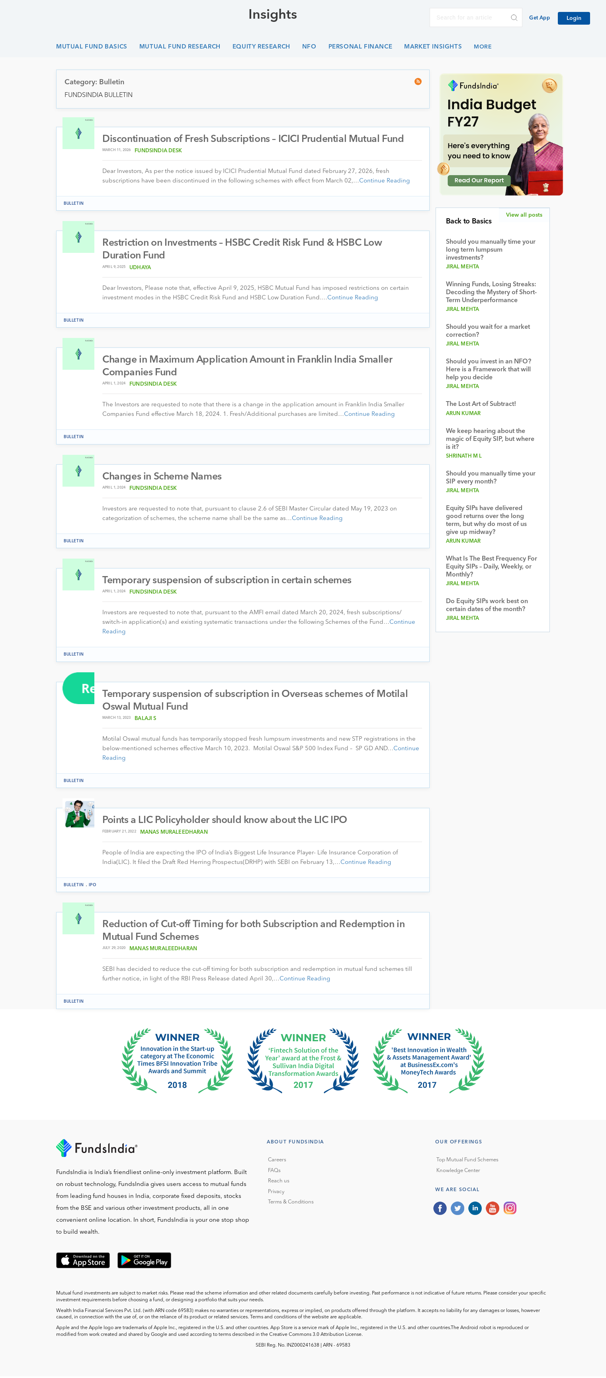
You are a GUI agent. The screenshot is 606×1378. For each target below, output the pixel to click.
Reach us (278, 1182)
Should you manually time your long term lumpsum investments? (491, 250)
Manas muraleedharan (174, 833)
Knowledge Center (458, 1172)
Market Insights (433, 47)
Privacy (276, 1193)
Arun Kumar (463, 413)
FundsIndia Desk (158, 150)
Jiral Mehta (462, 267)
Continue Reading (384, 181)
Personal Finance (360, 47)
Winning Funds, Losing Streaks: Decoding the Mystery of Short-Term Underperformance (491, 292)
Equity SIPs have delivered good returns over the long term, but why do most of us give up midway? (486, 520)
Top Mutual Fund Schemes (467, 1161)
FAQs (274, 1172)
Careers (277, 1161)
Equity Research (261, 47)
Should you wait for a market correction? (488, 331)
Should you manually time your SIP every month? (491, 478)
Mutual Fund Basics (91, 47)
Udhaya (140, 268)
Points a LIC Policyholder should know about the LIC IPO (227, 822)
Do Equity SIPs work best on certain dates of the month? (487, 605)
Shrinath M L (464, 456)
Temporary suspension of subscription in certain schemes (229, 581)
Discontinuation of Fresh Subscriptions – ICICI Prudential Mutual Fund (256, 139)
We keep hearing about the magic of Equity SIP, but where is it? (490, 439)
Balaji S (145, 719)
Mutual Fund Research (180, 47)
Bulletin (74, 204)
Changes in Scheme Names (162, 477)
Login (574, 18)
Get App (539, 18)
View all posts (524, 215)
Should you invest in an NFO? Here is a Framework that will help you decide (488, 370)
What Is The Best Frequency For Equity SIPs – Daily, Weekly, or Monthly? (491, 567)
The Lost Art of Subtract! (481, 404)
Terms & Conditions (291, 1203)
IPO (92, 886)
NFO (309, 47)
